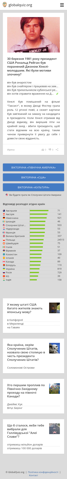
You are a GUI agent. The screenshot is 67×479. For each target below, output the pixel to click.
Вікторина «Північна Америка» (33, 167)
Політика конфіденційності (43, 472)
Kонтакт (33, 475)
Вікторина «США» (33, 177)
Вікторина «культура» (33, 187)
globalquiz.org (20, 4)
